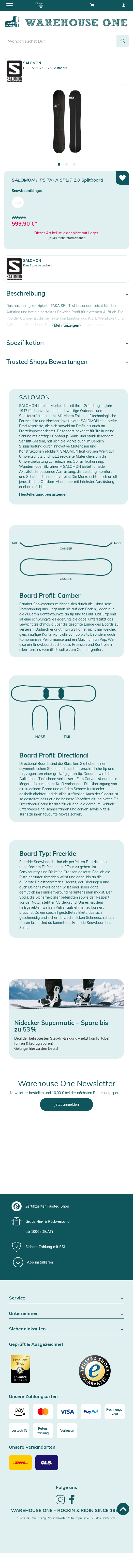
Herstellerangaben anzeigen (43, 494)
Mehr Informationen (71, 238)
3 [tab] (74, 164)
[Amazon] (19, 1411)
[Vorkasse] (67, 1430)
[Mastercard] (43, 1411)
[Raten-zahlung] (43, 1430)
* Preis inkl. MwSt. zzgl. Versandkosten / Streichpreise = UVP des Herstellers (66, 1518)
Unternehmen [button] (66, 1313)
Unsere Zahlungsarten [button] (33, 1396)
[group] (65, 1206)
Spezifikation (25, 342)
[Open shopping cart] (92, 5)
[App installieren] (32, 1262)
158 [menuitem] (18, 202)
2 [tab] (66, 164)
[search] (60, 41)
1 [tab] (59, 164)
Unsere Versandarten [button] (32, 1447)
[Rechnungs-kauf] (115, 1411)
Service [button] (66, 1298)
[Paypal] (91, 1411)
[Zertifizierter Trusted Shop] (37, 1371)
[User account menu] (123, 5)
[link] (60, 1503)
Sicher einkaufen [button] (66, 1329)
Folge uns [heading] (66, 1487)
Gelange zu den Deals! (36, 1048)
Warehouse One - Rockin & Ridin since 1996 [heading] (66, 1510)
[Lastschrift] (19, 1430)
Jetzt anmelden (66, 1104)
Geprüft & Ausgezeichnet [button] (36, 1344)
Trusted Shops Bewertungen (46, 361)
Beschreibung (25, 293)
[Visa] (67, 1411)
